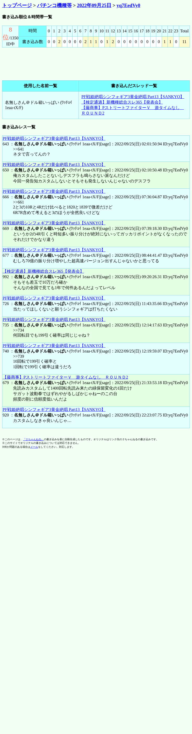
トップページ (17, 5)
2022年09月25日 (94, 5)
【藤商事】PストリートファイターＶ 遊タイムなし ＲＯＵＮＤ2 (65, 377)
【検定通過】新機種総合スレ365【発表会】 (122, 102)
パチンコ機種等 (54, 5)
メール (34, 446)
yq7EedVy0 (128, 5)
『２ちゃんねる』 (33, 439)
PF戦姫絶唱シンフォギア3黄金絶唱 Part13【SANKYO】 (132, 96)
